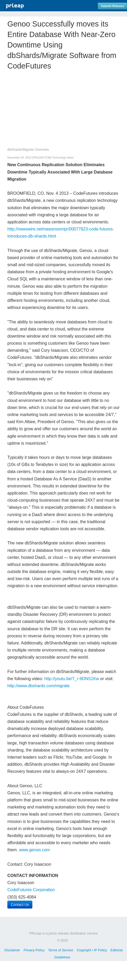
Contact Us (20, 904)
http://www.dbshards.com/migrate (38, 686)
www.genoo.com (34, 850)
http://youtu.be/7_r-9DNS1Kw (71, 678)
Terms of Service (60, 950)
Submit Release (112, 6)
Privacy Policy (34, 950)
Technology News (63, 157)
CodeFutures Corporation (31, 890)
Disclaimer (12, 950)
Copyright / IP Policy (92, 950)
